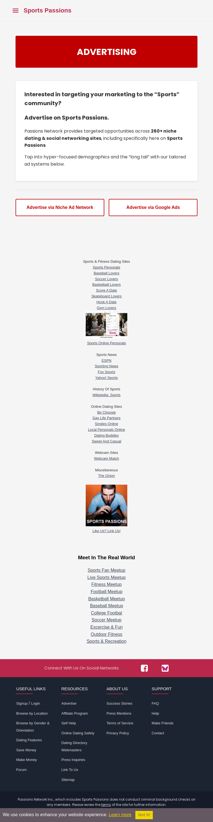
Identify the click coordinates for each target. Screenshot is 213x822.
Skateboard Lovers (106, 296)
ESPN (106, 360)
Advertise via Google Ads (153, 207)
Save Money (26, 750)
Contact (158, 733)
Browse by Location (31, 713)
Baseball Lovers (107, 273)
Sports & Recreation (106, 641)
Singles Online (106, 424)
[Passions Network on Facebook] (144, 668)
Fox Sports (106, 372)
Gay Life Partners (106, 418)
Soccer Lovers (106, 279)
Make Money (26, 760)
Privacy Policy (117, 733)
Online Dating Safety (77, 733)
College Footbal (106, 613)
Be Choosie (106, 412)
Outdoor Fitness (106, 634)
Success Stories (119, 703)
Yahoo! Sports (106, 378)
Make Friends (163, 723)
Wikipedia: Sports (106, 395)
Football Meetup (107, 591)
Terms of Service (119, 723)
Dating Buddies (106, 435)
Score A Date (106, 290)
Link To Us (69, 770)
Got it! (144, 815)
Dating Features (29, 740)
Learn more (120, 814)
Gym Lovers (106, 308)
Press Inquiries (73, 760)
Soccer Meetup (106, 620)
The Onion (106, 476)
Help (155, 713)
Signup (21, 703)
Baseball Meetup (106, 605)
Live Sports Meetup (106, 577)
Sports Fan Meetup (106, 570)
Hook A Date (106, 302)
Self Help (68, 723)
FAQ (155, 703)
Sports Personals (106, 267)
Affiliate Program (74, 713)
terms (106, 804)
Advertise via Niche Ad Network (60, 207)
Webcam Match (106, 458)
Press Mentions (118, 713)
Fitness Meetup (106, 584)
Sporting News (106, 366)
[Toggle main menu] (15, 10)
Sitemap (68, 780)
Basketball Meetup (106, 598)
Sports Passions (47, 10)
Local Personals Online (106, 430)
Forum (21, 770)
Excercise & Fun (106, 627)
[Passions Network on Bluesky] (165, 668)
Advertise (68, 703)
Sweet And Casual (106, 441)
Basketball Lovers (106, 284)
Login (35, 703)
